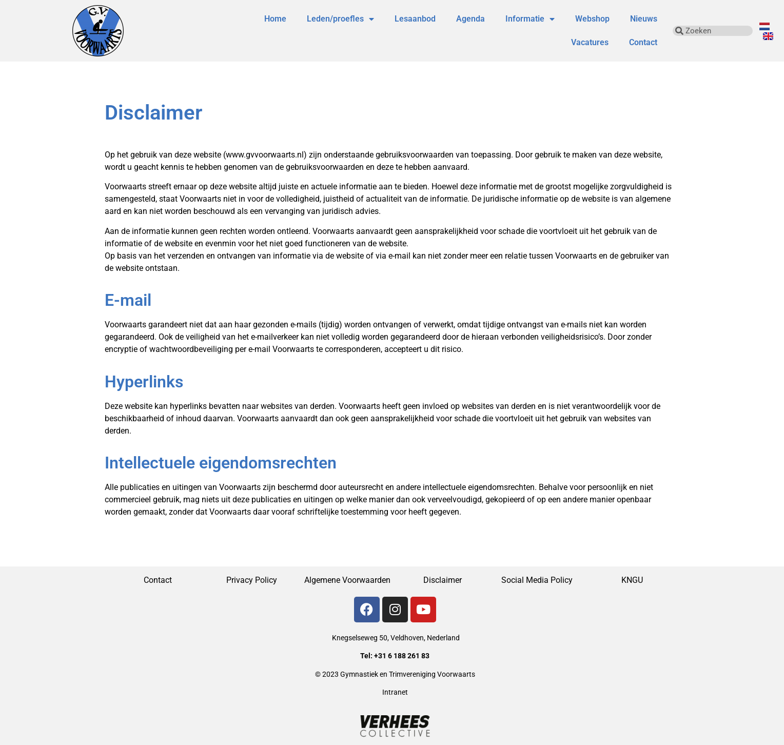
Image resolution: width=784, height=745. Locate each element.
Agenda (470, 19)
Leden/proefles (340, 19)
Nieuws (643, 19)
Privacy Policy (252, 580)
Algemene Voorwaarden (347, 580)
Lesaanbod (415, 19)
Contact (643, 42)
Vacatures (590, 42)
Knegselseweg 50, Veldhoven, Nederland (396, 638)
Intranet (395, 692)
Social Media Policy (537, 580)
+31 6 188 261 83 (401, 656)
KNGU (632, 580)
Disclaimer (442, 580)
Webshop (592, 19)
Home (275, 19)
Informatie (530, 19)
